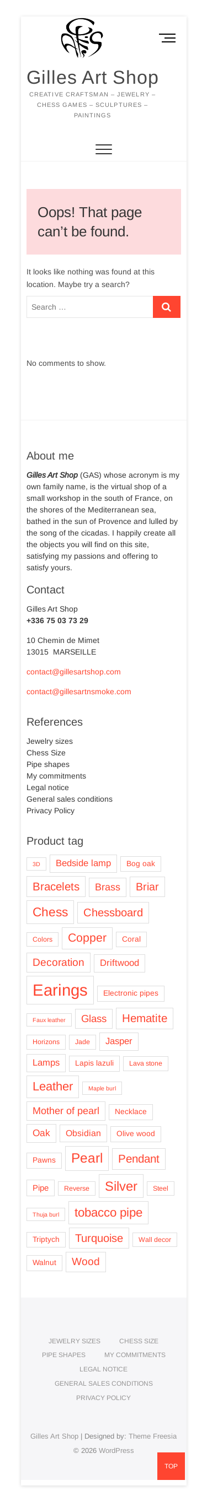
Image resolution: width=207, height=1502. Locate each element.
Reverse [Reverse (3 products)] (76, 1188)
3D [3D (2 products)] (36, 864)
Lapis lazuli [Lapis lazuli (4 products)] (94, 1063)
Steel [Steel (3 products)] (160, 1188)
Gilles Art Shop (92, 77)
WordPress (116, 1450)
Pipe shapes (48, 764)
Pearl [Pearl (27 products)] (87, 1157)
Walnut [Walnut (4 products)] (44, 1262)
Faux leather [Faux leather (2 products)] (49, 1020)
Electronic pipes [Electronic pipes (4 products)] (130, 993)
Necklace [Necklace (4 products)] (131, 1111)
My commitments (56, 775)
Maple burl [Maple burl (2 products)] (102, 1088)
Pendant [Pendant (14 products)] (139, 1158)
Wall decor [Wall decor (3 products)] (155, 1240)
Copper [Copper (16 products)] (87, 937)
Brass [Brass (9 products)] (107, 887)
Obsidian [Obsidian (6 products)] (83, 1133)
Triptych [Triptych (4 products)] (46, 1239)
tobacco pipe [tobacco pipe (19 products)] (108, 1212)
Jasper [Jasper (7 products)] (118, 1041)
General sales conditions (69, 799)
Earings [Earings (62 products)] (60, 990)
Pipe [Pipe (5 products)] (41, 1188)
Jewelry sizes (49, 741)
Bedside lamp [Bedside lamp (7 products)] (83, 863)
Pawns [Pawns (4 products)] (44, 1160)
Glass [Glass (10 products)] (94, 1018)
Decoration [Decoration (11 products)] (58, 962)
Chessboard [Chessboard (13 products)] (113, 912)
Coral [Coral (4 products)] (131, 939)
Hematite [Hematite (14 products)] (144, 1018)
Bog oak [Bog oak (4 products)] (140, 864)
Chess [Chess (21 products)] (50, 912)
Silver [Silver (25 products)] (121, 1186)
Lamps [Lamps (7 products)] (46, 1062)
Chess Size (46, 752)
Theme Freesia (153, 1436)
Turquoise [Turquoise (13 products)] (99, 1238)
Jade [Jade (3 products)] (82, 1042)
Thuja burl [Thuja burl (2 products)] (46, 1214)
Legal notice (47, 787)
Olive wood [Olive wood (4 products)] (135, 1134)
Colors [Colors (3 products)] (42, 939)
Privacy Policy (50, 810)
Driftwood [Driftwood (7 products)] (119, 963)
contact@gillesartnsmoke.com (78, 691)
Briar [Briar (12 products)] (147, 886)
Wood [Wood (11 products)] (86, 1261)
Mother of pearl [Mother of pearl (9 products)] (66, 1110)
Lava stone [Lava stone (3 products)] (145, 1063)
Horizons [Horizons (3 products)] (46, 1042)
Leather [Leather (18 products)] (53, 1086)
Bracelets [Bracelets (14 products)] (56, 886)
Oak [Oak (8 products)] (41, 1132)
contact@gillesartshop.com (73, 671)
